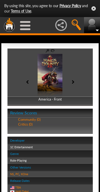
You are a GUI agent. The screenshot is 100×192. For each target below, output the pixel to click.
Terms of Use (21, 11)
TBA (18, 187)
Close (93, 8)
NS (12, 174)
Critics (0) (25, 124)
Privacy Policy (70, 5)
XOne (24, 174)
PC (17, 174)
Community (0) (29, 119)
